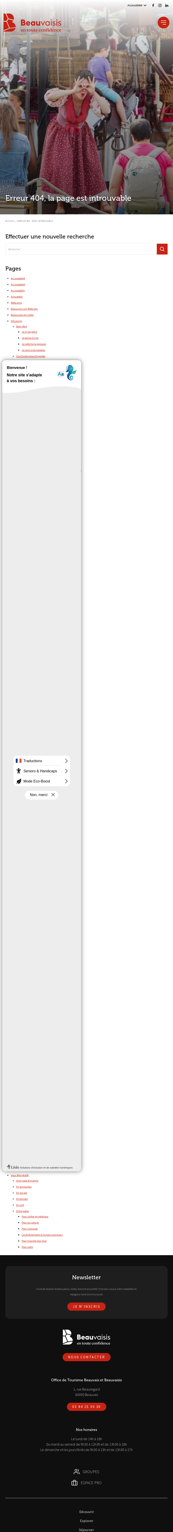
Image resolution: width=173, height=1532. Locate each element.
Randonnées (23, 665)
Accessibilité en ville (27, 1103)
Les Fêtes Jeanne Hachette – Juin (41, 457)
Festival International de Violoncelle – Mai (45, 427)
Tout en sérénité (25, 779)
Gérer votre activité (27, 505)
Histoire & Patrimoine (28, 803)
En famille (22, 1199)
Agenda (20, 996)
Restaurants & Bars (27, 1062)
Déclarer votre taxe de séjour (38, 523)
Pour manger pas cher (34, 1241)
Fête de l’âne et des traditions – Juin (42, 433)
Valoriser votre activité (29, 547)
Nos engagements (26, 912)
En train (20, 960)
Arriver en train (24, 1163)
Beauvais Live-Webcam (24, 308)
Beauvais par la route (28, 1169)
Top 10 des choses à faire (30, 392)
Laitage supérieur (26, 742)
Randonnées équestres (35, 677)
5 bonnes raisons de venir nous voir (36, 888)
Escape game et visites (34, 593)
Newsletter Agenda (22, 858)
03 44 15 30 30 (86, 1406)
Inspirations (23, 494)
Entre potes (22, 1211)
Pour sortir (27, 1247)
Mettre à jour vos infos (34, 517)
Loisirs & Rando (30, 1121)
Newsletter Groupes (22, 864)
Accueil (10, 221)
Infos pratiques (19, 822)
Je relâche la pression (34, 344)
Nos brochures (19, 870)
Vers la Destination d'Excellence (40, 386)
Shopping (21, 695)
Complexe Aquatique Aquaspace (40, 719)
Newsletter (17, 852)
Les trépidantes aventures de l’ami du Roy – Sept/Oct (52, 470)
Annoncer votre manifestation (39, 511)
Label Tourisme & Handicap (32, 1133)
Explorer (15, 564)
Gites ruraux (29, 1037)
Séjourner (16, 991)
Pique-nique (29, 647)
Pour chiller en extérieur (35, 1216)
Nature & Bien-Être (26, 809)
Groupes (15, 725)
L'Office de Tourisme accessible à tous (37, 1139)
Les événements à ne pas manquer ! (42, 1234)
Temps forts (22, 415)
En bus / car (22, 954)
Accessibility (18, 290)
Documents (23, 1127)
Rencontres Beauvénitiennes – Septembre (45, 488)
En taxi (20, 966)
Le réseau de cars (26, 1150)
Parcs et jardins (30, 581)
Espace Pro (17, 500)
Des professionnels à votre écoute (35, 894)
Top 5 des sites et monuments (38, 403)
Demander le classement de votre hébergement (49, 552)
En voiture (22, 985)
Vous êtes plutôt (20, 1175)
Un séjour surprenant (28, 797)
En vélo (20, 979)
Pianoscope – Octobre (34, 482)
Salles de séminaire (27, 1092)
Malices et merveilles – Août (37, 476)
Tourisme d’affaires (22, 1068)
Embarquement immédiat (31, 761)
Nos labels (27, 373)
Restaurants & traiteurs (29, 1086)
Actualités (17, 296)
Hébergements (24, 1014)
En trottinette (23, 972)
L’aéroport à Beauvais (28, 1157)
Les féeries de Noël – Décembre (39, 451)
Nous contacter (19, 876)
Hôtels (25, 1044)
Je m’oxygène (29, 331)
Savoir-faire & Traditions (30, 815)
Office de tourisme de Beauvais (29, 924)
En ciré (20, 1205)
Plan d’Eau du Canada (35, 706)
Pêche (25, 641)
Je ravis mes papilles (33, 350)
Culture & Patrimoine (33, 1115)
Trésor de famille (25, 785)
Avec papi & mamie (27, 1180)
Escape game (34, 599)
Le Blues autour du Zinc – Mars (39, 445)
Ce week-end (29, 1002)
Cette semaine (30, 1008)
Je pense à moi (30, 338)
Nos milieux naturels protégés (38, 367)
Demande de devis (27, 748)
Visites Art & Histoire (38, 605)
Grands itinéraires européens (38, 671)
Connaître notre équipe (35, 541)
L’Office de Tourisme (22, 882)
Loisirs (19, 611)
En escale (21, 1192)
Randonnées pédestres (35, 683)
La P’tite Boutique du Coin (25, 828)
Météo (14, 846)
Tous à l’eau (23, 701)
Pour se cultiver (30, 1222)
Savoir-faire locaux (32, 587)
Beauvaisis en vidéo (22, 315)
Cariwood (27, 623)
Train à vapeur (30, 659)
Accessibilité (18, 278)
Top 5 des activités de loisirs (37, 397)
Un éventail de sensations (31, 791)
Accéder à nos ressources (30, 529)
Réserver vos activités (23, 943)
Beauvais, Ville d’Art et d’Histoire (34, 736)
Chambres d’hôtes (32, 1031)
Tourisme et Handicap (23, 1098)
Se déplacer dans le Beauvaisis (28, 949)
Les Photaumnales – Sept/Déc (39, 463)
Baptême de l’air (31, 616)
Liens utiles (17, 834)
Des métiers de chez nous (30, 755)
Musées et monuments (35, 575)
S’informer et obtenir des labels (39, 558)
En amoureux (24, 1186)
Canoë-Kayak (29, 713)
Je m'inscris (86, 1306)
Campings (27, 1025)
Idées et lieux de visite (28, 570)
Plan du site (17, 931)
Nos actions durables (34, 361)
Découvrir (16, 321)
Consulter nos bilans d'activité (39, 535)
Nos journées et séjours (29, 773)
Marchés (21, 1056)
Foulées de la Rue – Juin (35, 439)
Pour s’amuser (30, 1228)
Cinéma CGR (29, 629)
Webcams (16, 302)
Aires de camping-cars (34, 1019)
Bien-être (21, 326)
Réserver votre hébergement (38, 1050)
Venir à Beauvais (20, 1145)
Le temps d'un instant (28, 767)
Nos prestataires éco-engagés (38, 380)
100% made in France (28, 730)
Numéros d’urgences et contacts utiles (38, 918)
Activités (21, 1073)
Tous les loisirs (30, 653)
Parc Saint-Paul (30, 635)
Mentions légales (20, 840)
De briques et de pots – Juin (37, 421)
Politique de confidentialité (26, 937)
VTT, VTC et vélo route (34, 689)
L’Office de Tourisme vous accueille (36, 906)
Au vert (20, 409)
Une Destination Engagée (30, 356)
